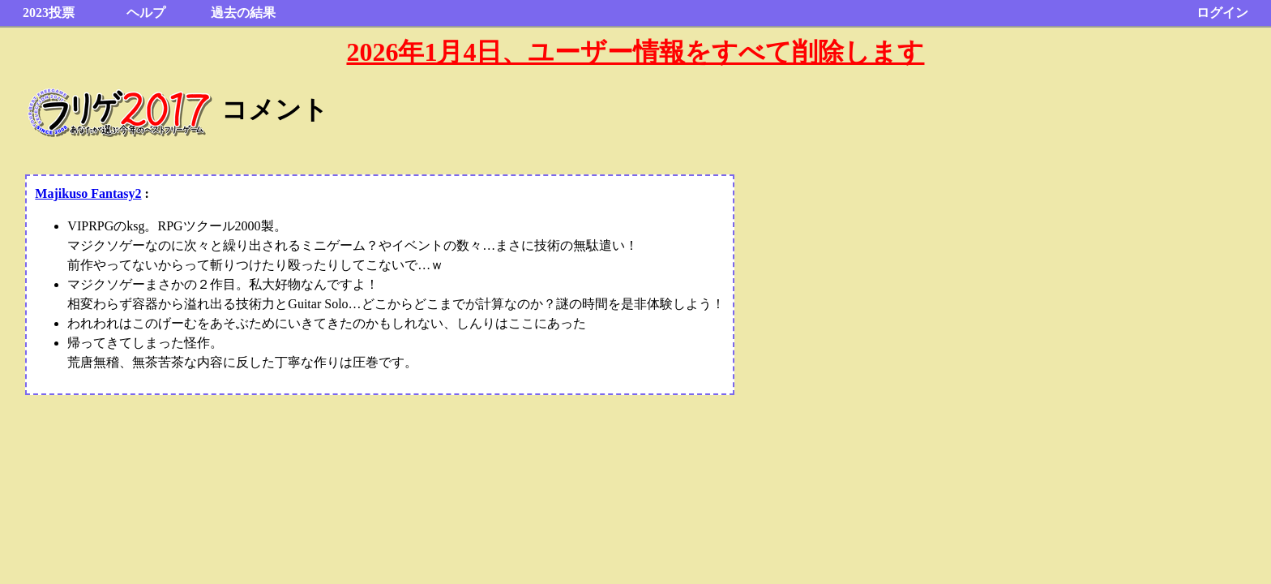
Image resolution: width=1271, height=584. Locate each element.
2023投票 (49, 12)
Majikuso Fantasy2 (88, 193)
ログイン (1222, 12)
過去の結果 (243, 12)
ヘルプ (145, 12)
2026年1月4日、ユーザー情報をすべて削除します (635, 52)
